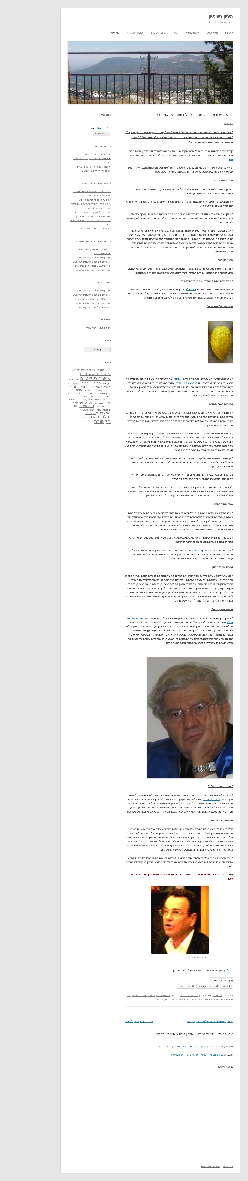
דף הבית (203, 33)
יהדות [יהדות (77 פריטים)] (61, 393)
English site (132, 33)
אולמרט (182, 999)
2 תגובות (202, 123)
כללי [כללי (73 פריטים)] (45, 393)
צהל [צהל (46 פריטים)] (50, 406)
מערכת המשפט (113, 995)
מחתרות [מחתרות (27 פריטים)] (58, 397)
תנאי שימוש (202, 1166)
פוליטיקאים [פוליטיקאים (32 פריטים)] (74, 406)
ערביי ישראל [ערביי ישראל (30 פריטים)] (52, 403)
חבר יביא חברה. (185, 799)
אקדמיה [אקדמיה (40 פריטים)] (80, 383)
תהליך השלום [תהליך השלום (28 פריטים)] (64, 413)
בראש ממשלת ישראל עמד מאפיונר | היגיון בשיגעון (171, 1054)
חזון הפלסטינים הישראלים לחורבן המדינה (184, 1021)
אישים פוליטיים (137, 995)
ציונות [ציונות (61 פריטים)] (80, 409)
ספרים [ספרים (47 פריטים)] (62, 402)
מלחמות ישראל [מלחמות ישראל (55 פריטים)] (74, 399)
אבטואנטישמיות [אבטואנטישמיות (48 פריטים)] (75, 369)
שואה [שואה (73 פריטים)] (72, 409)
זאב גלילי (191, 995)
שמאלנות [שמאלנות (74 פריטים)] (77, 413)
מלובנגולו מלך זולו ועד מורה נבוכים (67, 166)
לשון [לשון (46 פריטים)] (82, 396)
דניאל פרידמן (170, 999)
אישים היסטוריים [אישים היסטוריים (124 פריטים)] (69, 373)
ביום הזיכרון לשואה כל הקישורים (68, 307)
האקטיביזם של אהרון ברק (150, 999)
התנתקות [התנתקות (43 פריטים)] (61, 390)
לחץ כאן (198, 970)
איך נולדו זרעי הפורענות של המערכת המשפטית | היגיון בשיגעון (164, 1046)
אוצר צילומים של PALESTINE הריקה (66, 216)
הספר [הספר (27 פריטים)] (82, 390)
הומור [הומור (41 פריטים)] (73, 387)
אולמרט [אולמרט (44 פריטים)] (50, 369)
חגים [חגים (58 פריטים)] (53, 390)
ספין (204, 159)
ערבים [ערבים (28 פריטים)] (82, 406)
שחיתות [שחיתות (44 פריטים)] (63, 409)
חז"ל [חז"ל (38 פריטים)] (46, 390)
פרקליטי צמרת (172, 550)
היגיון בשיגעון (194, 16)
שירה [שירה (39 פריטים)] (56, 409)
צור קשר (89, 33)
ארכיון (149, 33)
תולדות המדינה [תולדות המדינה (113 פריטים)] (70, 416)
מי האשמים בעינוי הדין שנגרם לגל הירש (65, 261)
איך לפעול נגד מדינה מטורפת (70, 154)
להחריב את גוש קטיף (160, 383)
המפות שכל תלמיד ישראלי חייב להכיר (66, 212)
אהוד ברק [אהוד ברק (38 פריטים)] (60, 370)
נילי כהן (133, 999)
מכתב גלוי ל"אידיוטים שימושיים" (69, 171)
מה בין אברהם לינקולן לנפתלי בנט (67, 257)
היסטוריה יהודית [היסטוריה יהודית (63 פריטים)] (58, 387)
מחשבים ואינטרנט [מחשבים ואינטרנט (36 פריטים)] (70, 396)
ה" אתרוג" (153, 379)
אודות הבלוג (186, 33)
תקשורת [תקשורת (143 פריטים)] (76, 421)
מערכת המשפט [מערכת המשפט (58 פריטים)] (53, 399)
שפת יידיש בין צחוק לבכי (113, 1021)
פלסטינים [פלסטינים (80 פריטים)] (60, 406)
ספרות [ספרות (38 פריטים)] (81, 402)
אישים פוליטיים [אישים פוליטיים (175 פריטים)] (69, 378)
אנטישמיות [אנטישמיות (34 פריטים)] (48, 379)
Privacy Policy (108, 33)
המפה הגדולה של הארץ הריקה (69, 228)
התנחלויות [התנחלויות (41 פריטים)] (73, 390)
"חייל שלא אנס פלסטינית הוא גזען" (67, 199)
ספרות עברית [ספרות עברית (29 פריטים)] (71, 403)
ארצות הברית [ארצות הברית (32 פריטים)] (48, 384)
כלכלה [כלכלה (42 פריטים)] (52, 393)
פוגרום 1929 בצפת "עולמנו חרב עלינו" (66, 266)
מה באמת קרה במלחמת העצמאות (67, 270)
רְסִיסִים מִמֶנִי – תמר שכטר (72, 328)
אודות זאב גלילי (166, 33)
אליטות (125, 995)
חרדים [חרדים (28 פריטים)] (76, 394)
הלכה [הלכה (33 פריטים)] (44, 387)
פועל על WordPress (184, 1166)
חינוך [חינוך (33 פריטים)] (82, 394)
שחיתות (203, 999)
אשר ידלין (165, 289)
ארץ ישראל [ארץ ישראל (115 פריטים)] (65, 382)
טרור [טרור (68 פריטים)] (69, 393)
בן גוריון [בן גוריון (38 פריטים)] (80, 387)
